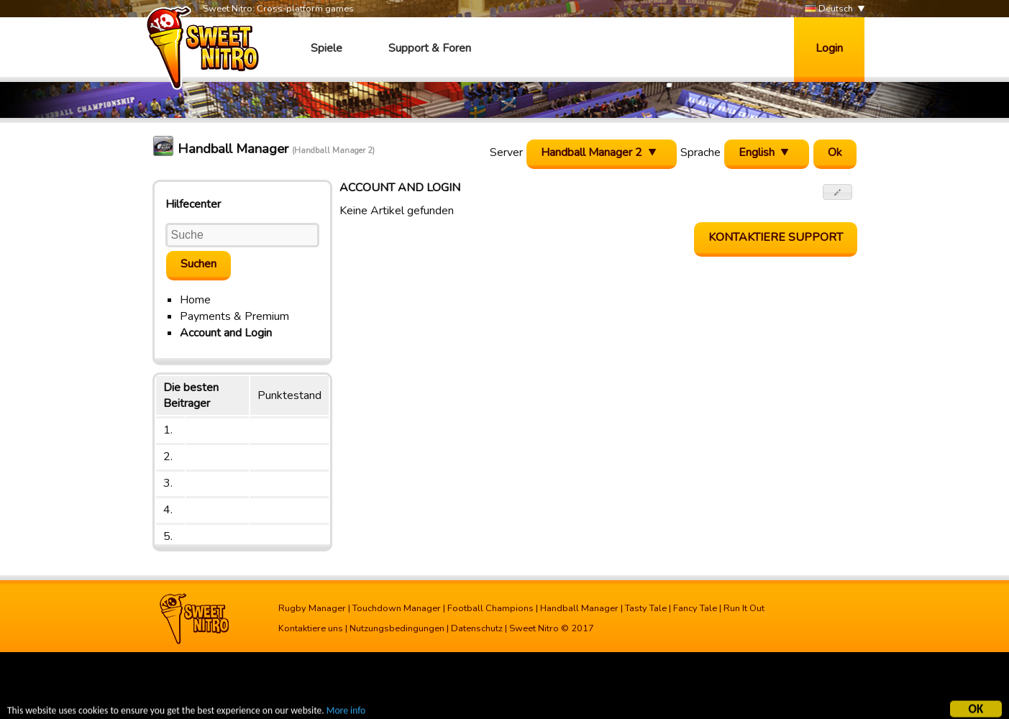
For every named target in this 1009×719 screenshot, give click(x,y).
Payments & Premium (234, 316)
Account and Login (226, 333)
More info (346, 712)
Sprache (700, 152)
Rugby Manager (312, 608)
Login (829, 48)
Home (195, 300)
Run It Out (743, 608)
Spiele (326, 48)
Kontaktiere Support (775, 237)
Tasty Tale (646, 608)
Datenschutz (477, 628)
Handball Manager (579, 608)
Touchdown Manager (396, 608)
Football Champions (490, 608)
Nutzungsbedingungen (397, 628)
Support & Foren (429, 48)
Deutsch (829, 9)
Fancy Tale (695, 608)
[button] (837, 192)
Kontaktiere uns (310, 628)
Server (506, 152)
